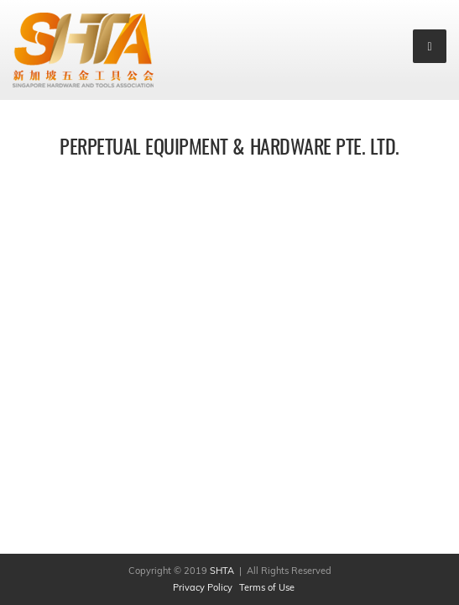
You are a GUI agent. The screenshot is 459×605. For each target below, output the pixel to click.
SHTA (223, 570)
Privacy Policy (202, 587)
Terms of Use (267, 587)
